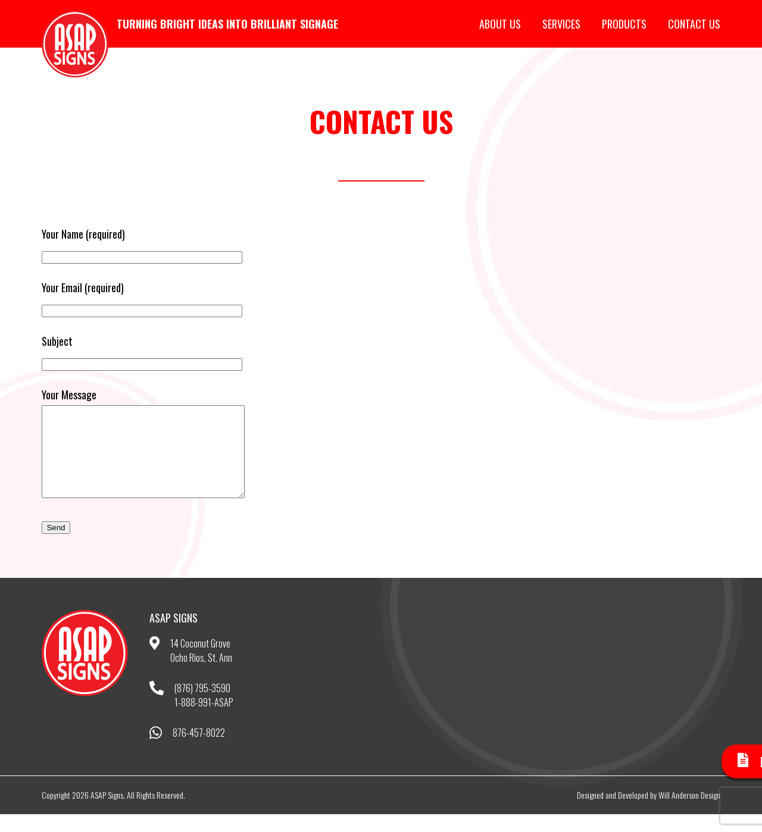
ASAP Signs (75, 44)
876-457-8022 (199, 750)
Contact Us (694, 24)
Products (624, 24)
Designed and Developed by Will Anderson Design (648, 812)
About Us (500, 24)
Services (561, 24)
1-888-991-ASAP (203, 720)
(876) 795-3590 (202, 706)
